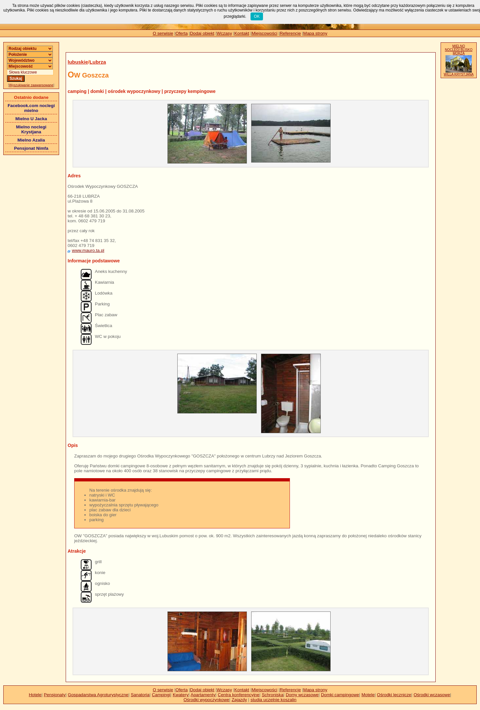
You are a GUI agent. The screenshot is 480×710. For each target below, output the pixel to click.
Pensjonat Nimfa (31, 148)
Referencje (290, 33)
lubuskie (78, 62)
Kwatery (180, 694)
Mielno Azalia (31, 140)
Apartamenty (203, 694)
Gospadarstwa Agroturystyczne (98, 694)
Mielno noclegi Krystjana (31, 129)
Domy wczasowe (302, 694)
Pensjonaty (54, 694)
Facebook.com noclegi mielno (31, 108)
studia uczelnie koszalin (273, 699)
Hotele (35, 694)
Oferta (182, 33)
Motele (368, 694)
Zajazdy (239, 699)
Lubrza (97, 62)
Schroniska (272, 694)
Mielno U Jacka (31, 118)
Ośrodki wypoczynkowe (206, 699)
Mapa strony (315, 33)
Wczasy (224, 33)
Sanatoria (140, 694)
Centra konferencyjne (238, 694)
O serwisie (163, 33)
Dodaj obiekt (202, 33)
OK (256, 16)
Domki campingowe (340, 694)
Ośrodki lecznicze (394, 694)
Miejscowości (264, 33)
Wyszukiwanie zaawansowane (31, 85)
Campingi (161, 694)
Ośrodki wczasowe (432, 694)
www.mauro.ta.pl (88, 250)
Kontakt (241, 33)
